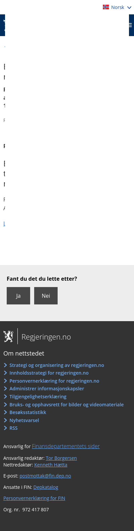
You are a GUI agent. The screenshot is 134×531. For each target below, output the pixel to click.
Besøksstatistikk (27, 412)
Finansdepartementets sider (65, 446)
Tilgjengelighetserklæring (37, 396)
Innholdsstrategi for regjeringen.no (48, 373)
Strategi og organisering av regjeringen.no (56, 365)
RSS (13, 428)
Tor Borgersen (61, 458)
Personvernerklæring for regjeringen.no (54, 381)
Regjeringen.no (44, 336)
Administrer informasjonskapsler (46, 388)
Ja (18, 295)
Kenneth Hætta (50, 464)
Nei (46, 295)
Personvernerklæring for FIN (34, 498)
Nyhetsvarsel (24, 420)
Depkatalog (46, 487)
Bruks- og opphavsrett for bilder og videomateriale (66, 404)
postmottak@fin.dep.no (45, 476)
